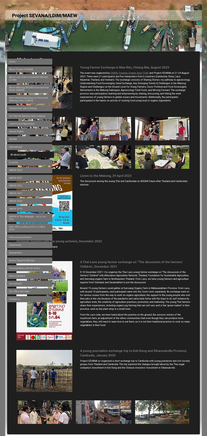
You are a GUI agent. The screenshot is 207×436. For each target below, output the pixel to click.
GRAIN (143, 77)
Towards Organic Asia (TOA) (163, 77)
